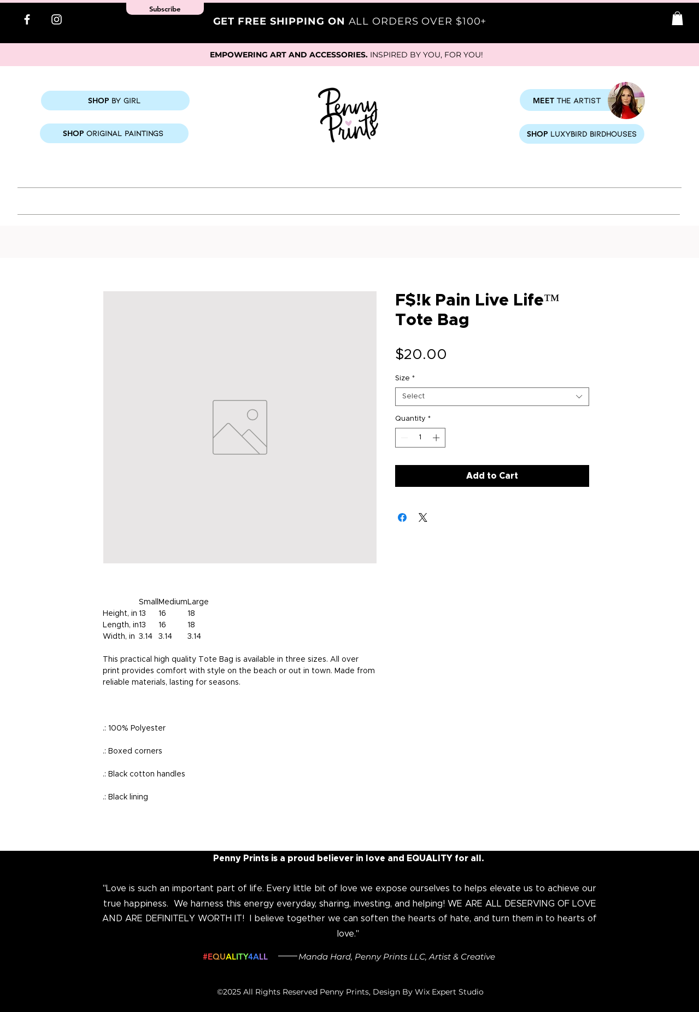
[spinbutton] (420, 437)
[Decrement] (403, 437)
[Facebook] (27, 19)
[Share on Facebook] (402, 517)
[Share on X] (423, 517)
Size (405, 378)
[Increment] (437, 437)
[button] (677, 18)
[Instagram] (56, 19)
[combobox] (492, 396)
